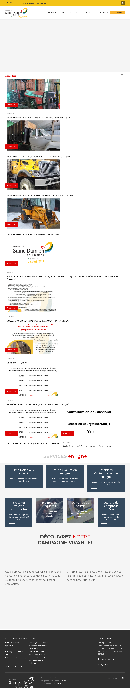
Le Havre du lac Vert (36, 648)
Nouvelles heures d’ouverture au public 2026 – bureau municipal (37, 404)
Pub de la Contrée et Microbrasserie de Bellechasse (37, 657)
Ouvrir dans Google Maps (108, 656)
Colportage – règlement (18, 362)
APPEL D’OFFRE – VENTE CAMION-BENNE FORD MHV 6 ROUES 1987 (38, 156)
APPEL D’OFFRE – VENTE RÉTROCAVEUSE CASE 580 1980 (33, 234)
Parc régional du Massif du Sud (15, 649)
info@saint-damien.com (37, 3)
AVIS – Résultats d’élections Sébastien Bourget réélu (87, 446)
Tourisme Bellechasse (13, 663)
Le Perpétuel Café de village (16, 655)
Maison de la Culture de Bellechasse (38, 644)
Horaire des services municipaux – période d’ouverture (33, 443)
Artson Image (57, 680)
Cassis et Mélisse (12, 640)
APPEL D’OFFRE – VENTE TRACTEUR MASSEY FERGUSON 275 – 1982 (38, 117)
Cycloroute (9, 643)
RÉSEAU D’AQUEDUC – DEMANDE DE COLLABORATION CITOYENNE (38, 321)
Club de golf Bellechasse (38, 640)
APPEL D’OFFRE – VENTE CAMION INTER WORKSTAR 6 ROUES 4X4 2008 (40, 195)
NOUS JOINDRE (103, 661)
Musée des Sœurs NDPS (38, 652)
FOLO (64, 678)
